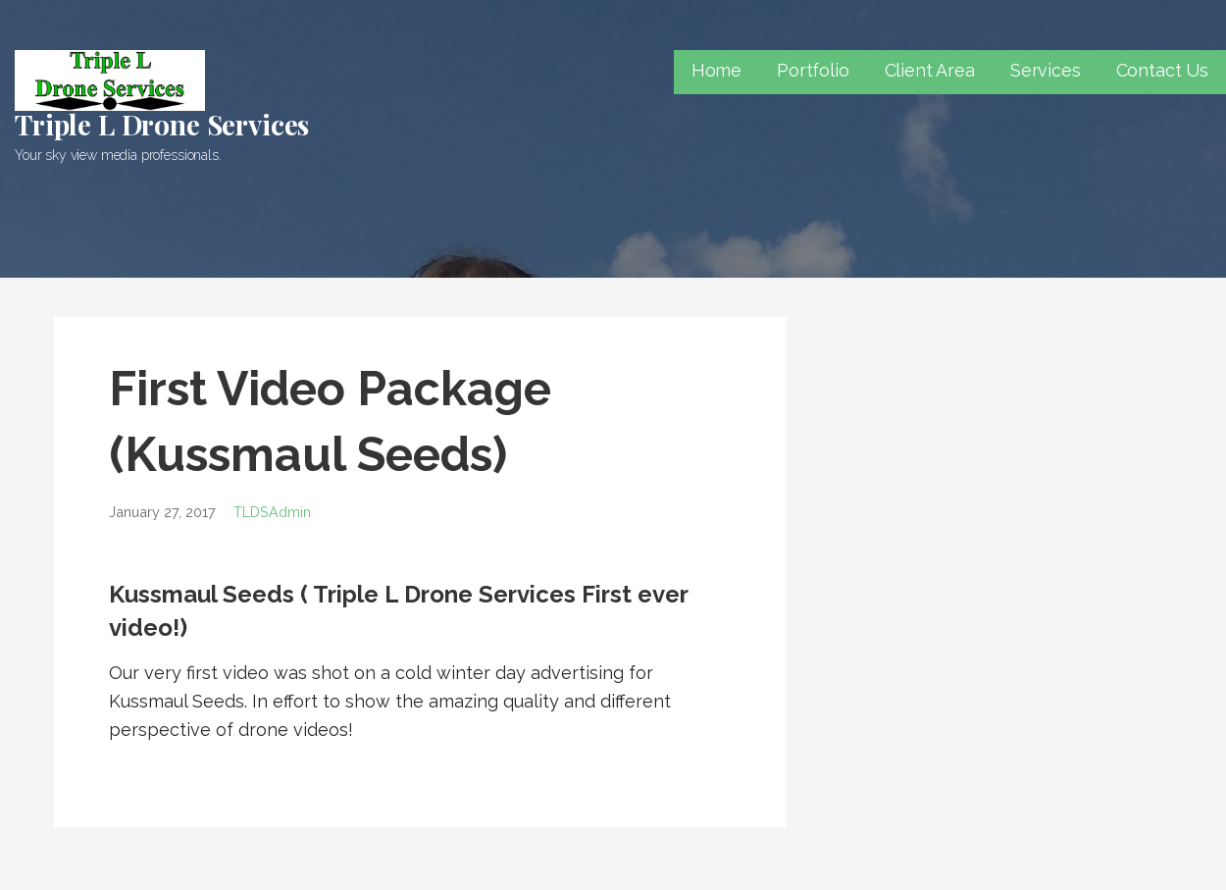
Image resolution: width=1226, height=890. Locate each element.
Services (1045, 70)
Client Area (930, 70)
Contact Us (1162, 70)
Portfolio (813, 70)
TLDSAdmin (272, 511)
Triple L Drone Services (162, 124)
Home (716, 70)
